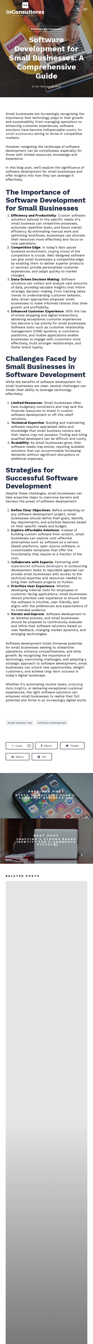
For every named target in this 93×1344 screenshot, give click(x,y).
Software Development (46, 28)
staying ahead (59, 251)
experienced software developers (37, 566)
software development (52, 722)
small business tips (19, 722)
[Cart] (78, 9)
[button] (85, 9)
